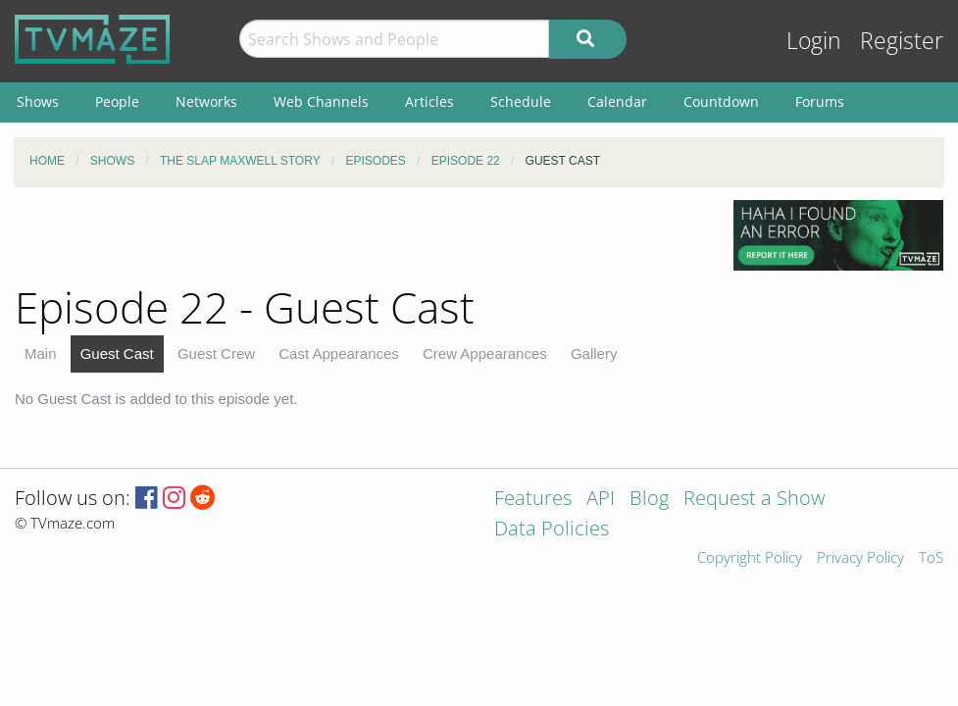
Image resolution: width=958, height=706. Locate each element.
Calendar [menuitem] (617, 101)
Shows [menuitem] (38, 101)
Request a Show (754, 499)
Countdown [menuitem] (721, 101)
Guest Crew (216, 353)
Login (813, 40)
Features (533, 499)
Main (41, 353)
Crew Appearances (485, 353)
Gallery (594, 353)
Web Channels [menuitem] (321, 101)
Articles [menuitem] (429, 101)
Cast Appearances (338, 353)
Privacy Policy (860, 558)
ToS (931, 558)
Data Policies (551, 530)
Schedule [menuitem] (520, 101)
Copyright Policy (749, 558)
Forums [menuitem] (819, 101)
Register (901, 40)
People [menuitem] (117, 101)
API (600, 499)
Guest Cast (117, 353)
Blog (649, 499)
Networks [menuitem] (206, 101)
